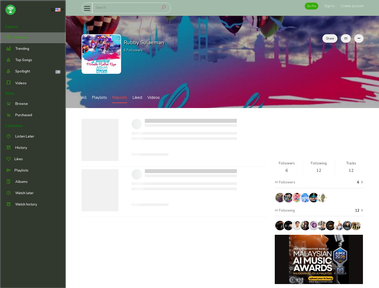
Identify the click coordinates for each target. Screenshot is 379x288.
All (84, 97)
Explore (11, 27)
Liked (137, 97)
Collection (14, 126)
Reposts (119, 97)
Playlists (99, 97)
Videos (16, 83)
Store (9, 93)
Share (330, 38)
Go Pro (311, 6)
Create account (352, 6)
